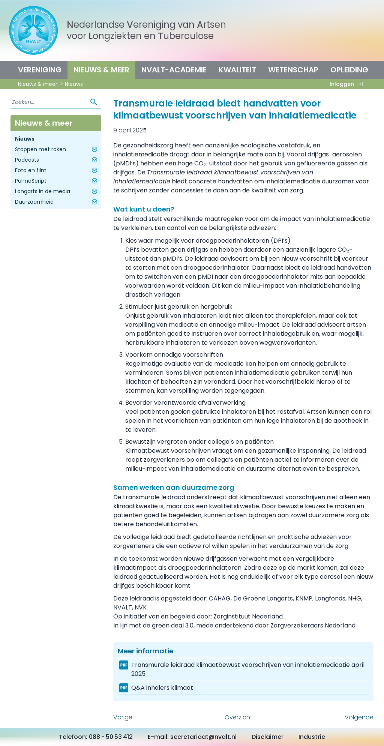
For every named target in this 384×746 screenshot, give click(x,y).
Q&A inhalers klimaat (162, 687)
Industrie (311, 736)
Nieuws (24, 139)
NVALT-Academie (174, 70)
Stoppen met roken (57, 149)
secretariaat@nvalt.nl (203, 736)
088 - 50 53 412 (111, 736)
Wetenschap (293, 70)
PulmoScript (57, 180)
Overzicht (238, 717)
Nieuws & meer (101, 70)
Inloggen (348, 84)
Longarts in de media (57, 191)
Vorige (122, 717)
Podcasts (57, 159)
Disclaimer (268, 736)
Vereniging (40, 70)
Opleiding (349, 70)
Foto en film (57, 170)
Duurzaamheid (57, 201)
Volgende (359, 717)
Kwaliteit (237, 70)
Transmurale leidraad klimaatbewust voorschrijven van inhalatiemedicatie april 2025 (247, 669)
